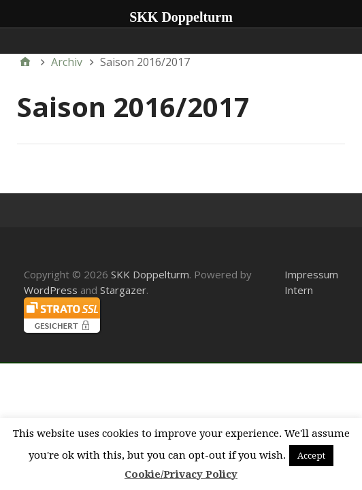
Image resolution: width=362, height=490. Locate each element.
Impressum (311, 274)
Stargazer (123, 290)
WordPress (51, 290)
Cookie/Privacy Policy (181, 474)
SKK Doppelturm (150, 274)
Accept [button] (311, 456)
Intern (298, 290)
